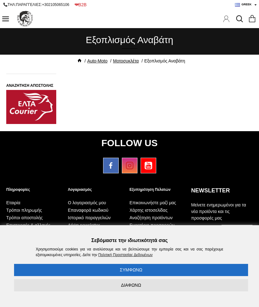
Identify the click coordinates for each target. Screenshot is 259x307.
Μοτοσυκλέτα (126, 60)
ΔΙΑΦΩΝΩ (131, 285)
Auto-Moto (97, 60)
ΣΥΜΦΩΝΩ (131, 269)
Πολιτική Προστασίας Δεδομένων (125, 255)
